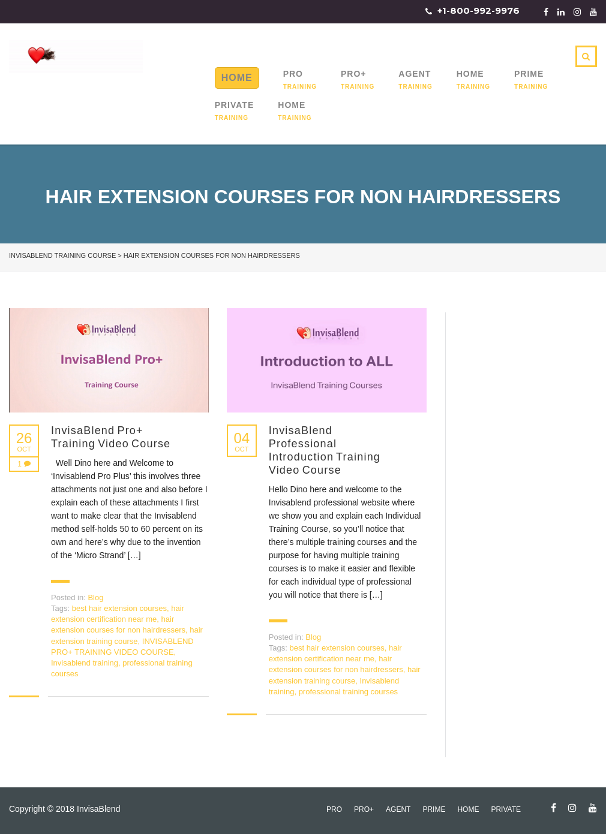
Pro (293, 74)
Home (237, 78)
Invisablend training (84, 662)
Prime (529, 74)
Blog (95, 597)
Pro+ (354, 74)
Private (234, 105)
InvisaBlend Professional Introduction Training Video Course (324, 450)
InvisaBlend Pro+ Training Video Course (110, 437)
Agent (414, 74)
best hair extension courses (119, 608)
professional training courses (348, 691)
